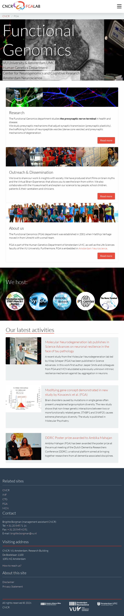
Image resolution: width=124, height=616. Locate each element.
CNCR (6, 490)
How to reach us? (11, 565)
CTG (4, 499)
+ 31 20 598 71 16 (17, 525)
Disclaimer (8, 582)
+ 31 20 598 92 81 (17, 529)
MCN (5, 508)
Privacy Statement (12, 586)
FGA (4, 503)
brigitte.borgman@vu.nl (24, 533)
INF (4, 494)
